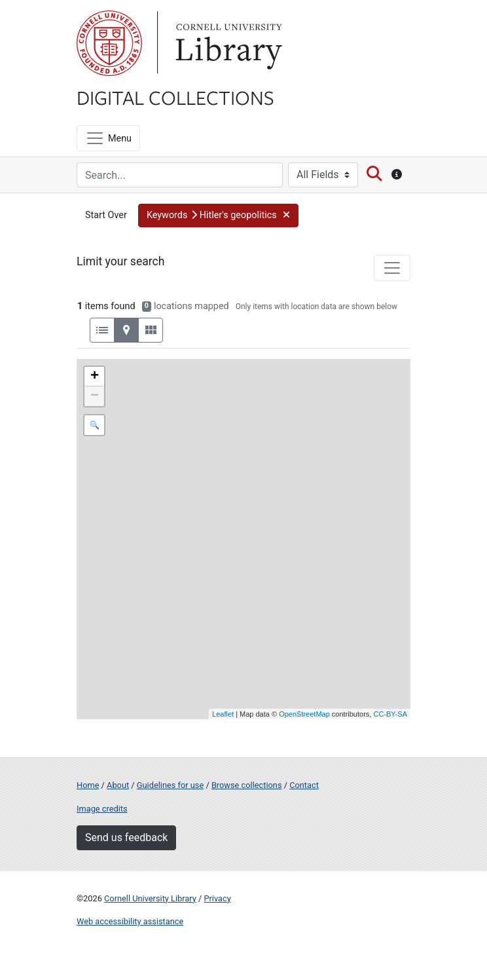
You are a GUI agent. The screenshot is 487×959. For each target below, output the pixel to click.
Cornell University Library (150, 898)
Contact (304, 785)
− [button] (94, 396)
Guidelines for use (170, 785)
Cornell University (109, 43)
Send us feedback (126, 837)
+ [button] (94, 376)
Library (227, 43)
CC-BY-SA (390, 714)
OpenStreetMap (304, 714)
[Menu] (108, 138)
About (118, 785)
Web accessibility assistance (130, 921)
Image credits (102, 809)
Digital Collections (175, 96)
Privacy (217, 898)
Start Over (106, 215)
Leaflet (223, 714)
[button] (218, 215)
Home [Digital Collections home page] (88, 785)
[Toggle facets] (392, 268)
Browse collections (246, 785)
